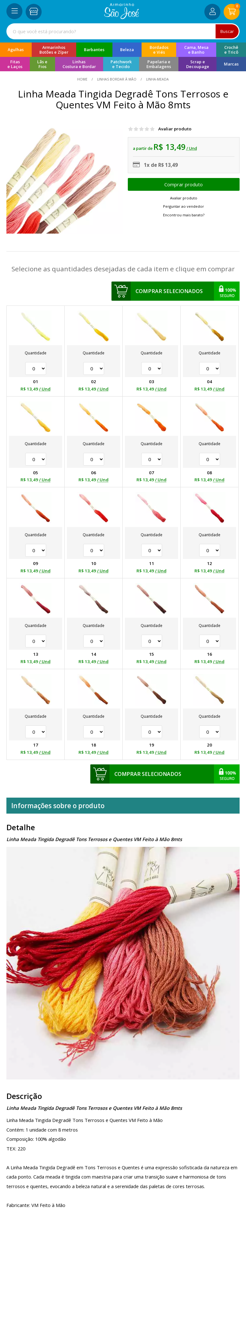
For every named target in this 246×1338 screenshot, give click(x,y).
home (82, 79)
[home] (121, 17)
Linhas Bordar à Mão (116, 79)
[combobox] (123, 31)
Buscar (227, 31)
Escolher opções (184, 184)
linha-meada (157, 79)
